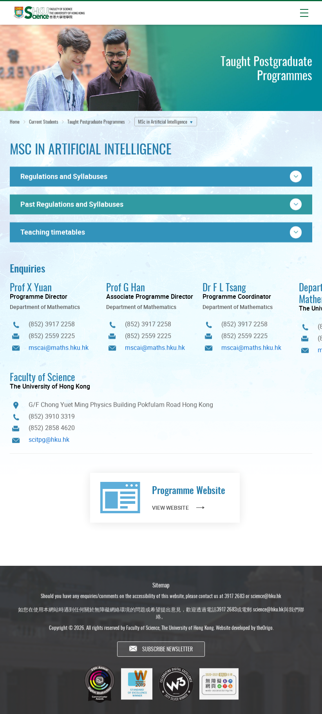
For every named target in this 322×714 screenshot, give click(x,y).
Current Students (43, 122)
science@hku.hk (266, 600)
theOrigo (265, 632)
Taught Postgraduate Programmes (96, 122)
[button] (161, 177)
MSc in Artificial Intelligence (162, 122)
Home (15, 122)
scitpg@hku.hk (49, 442)
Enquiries (27, 268)
